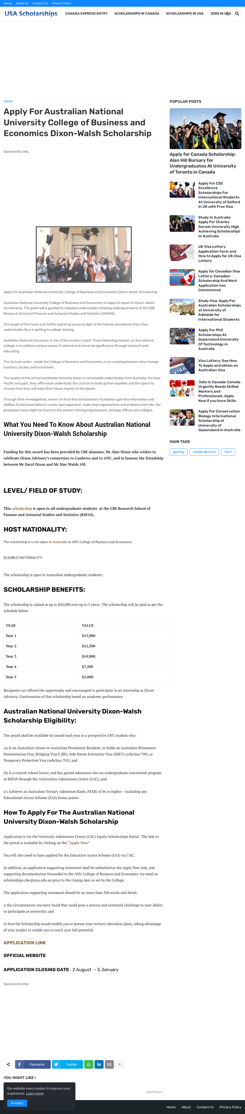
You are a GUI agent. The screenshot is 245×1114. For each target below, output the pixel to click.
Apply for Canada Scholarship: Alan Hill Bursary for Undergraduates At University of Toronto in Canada (203, 163)
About (186, 1107)
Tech (228, 452)
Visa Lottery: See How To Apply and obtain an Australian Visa (218, 365)
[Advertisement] (122, 60)
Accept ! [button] (17, 1103)
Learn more (35, 1093)
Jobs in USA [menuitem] (220, 14)
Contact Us (40, 3)
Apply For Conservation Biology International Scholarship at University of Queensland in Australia (219, 420)
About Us (22, 3)
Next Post (153, 1092)
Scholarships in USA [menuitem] (185, 14)
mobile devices (204, 452)
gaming (178, 452)
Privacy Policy (62, 3)
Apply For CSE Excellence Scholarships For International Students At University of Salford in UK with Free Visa (219, 195)
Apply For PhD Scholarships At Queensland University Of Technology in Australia (218, 339)
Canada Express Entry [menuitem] (86, 14)
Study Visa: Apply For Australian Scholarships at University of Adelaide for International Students (219, 310)
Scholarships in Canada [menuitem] (136, 14)
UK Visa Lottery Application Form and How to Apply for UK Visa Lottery (219, 253)
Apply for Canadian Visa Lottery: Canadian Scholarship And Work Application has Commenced (219, 280)
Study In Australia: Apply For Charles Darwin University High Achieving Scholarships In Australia (219, 226)
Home (8, 3)
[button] (227, 13)
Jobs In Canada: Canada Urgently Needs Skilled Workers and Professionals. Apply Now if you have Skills (219, 391)
